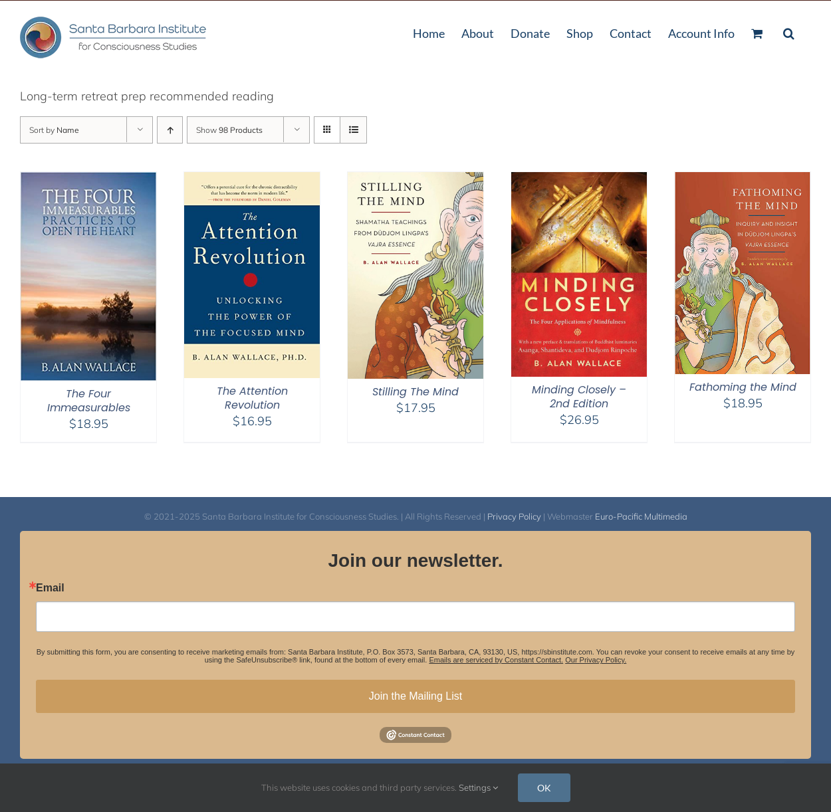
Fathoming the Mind (742, 387)
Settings (478, 787)
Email (50, 588)
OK (544, 787)
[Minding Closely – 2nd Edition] (579, 180)
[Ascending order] (170, 130)
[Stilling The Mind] (415, 180)
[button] (788, 32)
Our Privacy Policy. (595, 660)
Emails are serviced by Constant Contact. (496, 660)
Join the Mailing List (416, 696)
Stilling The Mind (415, 391)
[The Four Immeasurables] (88, 180)
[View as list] (353, 130)
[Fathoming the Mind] (742, 180)
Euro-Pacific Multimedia (641, 516)
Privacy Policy (514, 516)
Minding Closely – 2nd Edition (579, 396)
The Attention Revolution (252, 398)
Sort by (54, 130)
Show (229, 130)
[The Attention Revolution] (252, 180)
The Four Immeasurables (88, 400)
